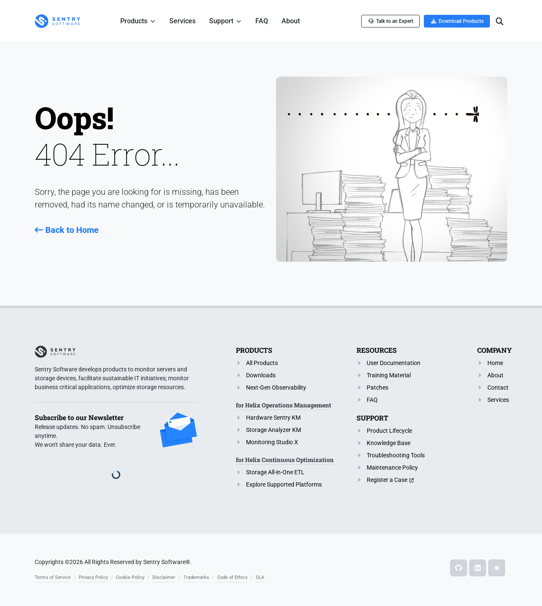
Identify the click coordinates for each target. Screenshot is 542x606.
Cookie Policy (130, 577)
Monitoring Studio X (272, 442)
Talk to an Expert (390, 21)
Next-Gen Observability (276, 387)
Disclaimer (163, 577)
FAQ (372, 399)
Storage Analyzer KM (273, 429)
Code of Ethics (232, 577)
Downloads (261, 375)
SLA (260, 577)
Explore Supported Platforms (284, 484)
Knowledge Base (388, 443)
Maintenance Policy (392, 467)
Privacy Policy (93, 577)
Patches (377, 387)
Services (498, 399)
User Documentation (393, 363)
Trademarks (196, 577)
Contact (498, 387)
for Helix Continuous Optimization (285, 460)
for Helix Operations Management (283, 405)
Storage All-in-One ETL (275, 472)
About (495, 375)
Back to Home (67, 230)
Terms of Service (53, 577)
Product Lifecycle (389, 430)
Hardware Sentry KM (273, 417)
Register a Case (387, 479)
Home (495, 363)
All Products (262, 363)
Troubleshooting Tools (396, 455)
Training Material (389, 375)
